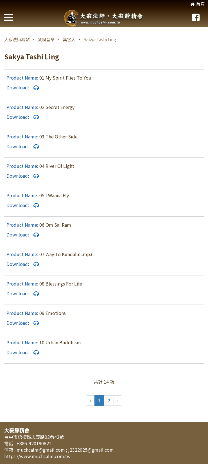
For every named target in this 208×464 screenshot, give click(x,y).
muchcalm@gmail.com (41, 449)
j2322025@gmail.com (91, 449)
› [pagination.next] (118, 400)
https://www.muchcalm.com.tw (37, 456)
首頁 (198, 4)
